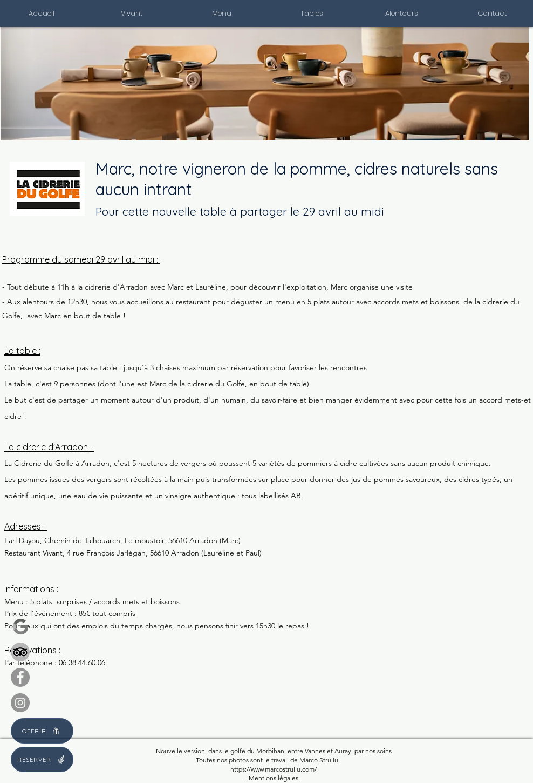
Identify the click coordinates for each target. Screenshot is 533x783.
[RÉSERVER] (42, 759)
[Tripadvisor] (20, 652)
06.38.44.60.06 (82, 662)
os (224, 760)
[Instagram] (20, 702)
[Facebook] (20, 677)
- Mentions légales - (273, 778)
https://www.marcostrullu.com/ (273, 769)
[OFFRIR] (42, 731)
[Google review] (20, 626)
